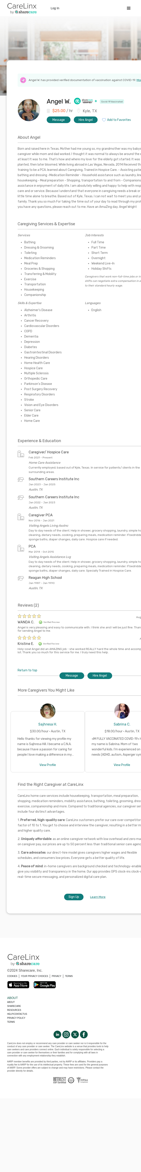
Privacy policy (16, 1018)
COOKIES (12, 976)
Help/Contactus (17, 1014)
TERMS (69, 976)
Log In (55, 8)
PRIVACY (56, 976)
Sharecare (14, 1006)
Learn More (98, 897)
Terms (11, 1022)
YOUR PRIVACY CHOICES (34, 976)
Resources (14, 1010)
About (11, 1002)
